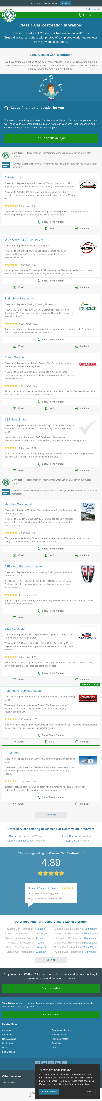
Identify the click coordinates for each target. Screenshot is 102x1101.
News (5, 1047)
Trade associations (61, 1030)
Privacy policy (59, 1034)
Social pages (8, 1052)
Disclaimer (57, 1043)
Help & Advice (9, 1039)
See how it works (51, 1014)
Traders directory (60, 1039)
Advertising (7, 1034)
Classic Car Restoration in (26, 929)
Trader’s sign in (93, 9)
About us (6, 1030)
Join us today (51, 988)
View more (51, 815)
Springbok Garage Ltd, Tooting (43, 888)
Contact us (7, 1043)
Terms (55, 1047)
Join (65, 3)
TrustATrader (8, 1082)
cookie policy (62, 1084)
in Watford (26, 836)
